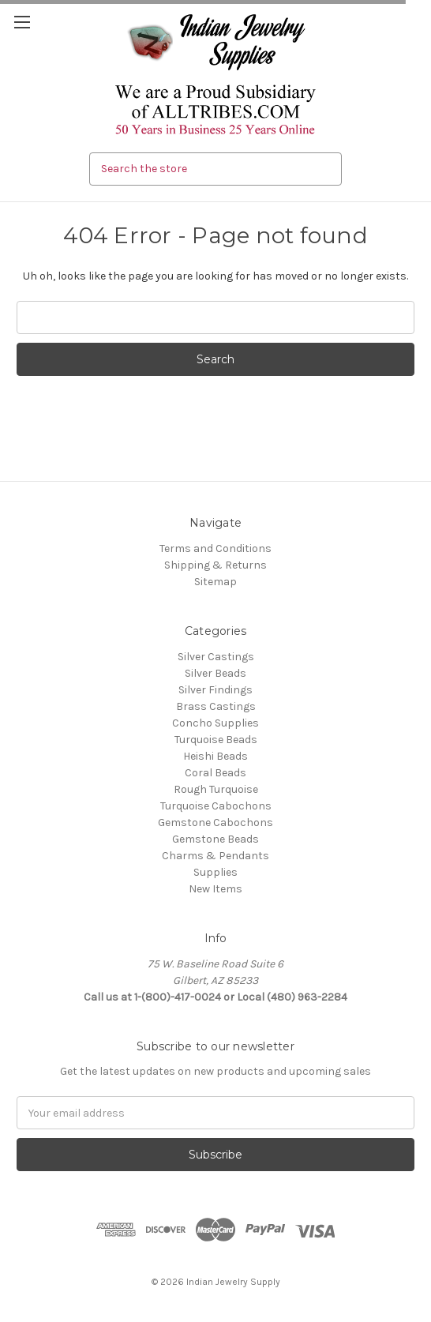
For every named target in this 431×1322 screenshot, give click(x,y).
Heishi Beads (215, 756)
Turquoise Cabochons (216, 806)
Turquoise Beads (215, 739)
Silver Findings (215, 690)
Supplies (215, 872)
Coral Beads (215, 772)
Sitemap (215, 581)
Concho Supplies (215, 723)
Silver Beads (215, 673)
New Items (215, 889)
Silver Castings (216, 656)
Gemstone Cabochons (215, 822)
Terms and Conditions (215, 548)
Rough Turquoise (216, 789)
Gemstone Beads (215, 839)
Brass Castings (216, 706)
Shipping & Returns (215, 565)
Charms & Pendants (215, 855)
